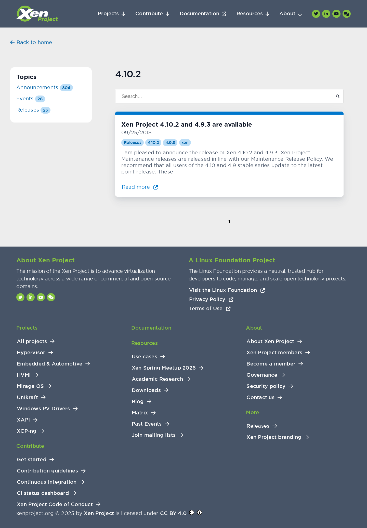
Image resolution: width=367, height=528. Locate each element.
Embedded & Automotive (49, 364)
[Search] (221, 96)
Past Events (147, 424)
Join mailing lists (154, 435)
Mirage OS (30, 386)
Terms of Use (210, 308)
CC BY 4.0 (173, 513)
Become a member (270, 364)
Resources (250, 13)
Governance (261, 375)
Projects (108, 13)
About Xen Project (270, 341)
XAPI (23, 420)
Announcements (44, 87)
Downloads (146, 390)
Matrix (140, 413)
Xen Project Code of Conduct (55, 504)
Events (30, 98)
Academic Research (157, 379)
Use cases (144, 357)
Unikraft (27, 397)
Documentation (199, 13)
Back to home (31, 42)
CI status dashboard (43, 493)
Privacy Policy (211, 299)
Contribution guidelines (47, 471)
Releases (132, 142)
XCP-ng (26, 431)
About (287, 13)
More (252, 412)
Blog (138, 401)
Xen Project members (274, 352)
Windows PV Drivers (43, 408)
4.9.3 (170, 142)
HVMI (24, 375)
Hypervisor (31, 352)
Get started (31, 459)
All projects (32, 341)
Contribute (149, 13)
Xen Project (99, 513)
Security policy (265, 386)
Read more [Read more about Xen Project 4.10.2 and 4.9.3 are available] (140, 187)
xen (184, 142)
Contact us (260, 397)
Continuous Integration (47, 482)
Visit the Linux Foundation (227, 290)
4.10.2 (153, 142)
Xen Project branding (273, 437)
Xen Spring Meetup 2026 (164, 368)
